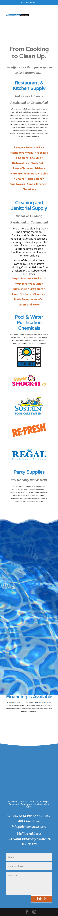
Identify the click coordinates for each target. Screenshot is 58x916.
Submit (41, 898)
